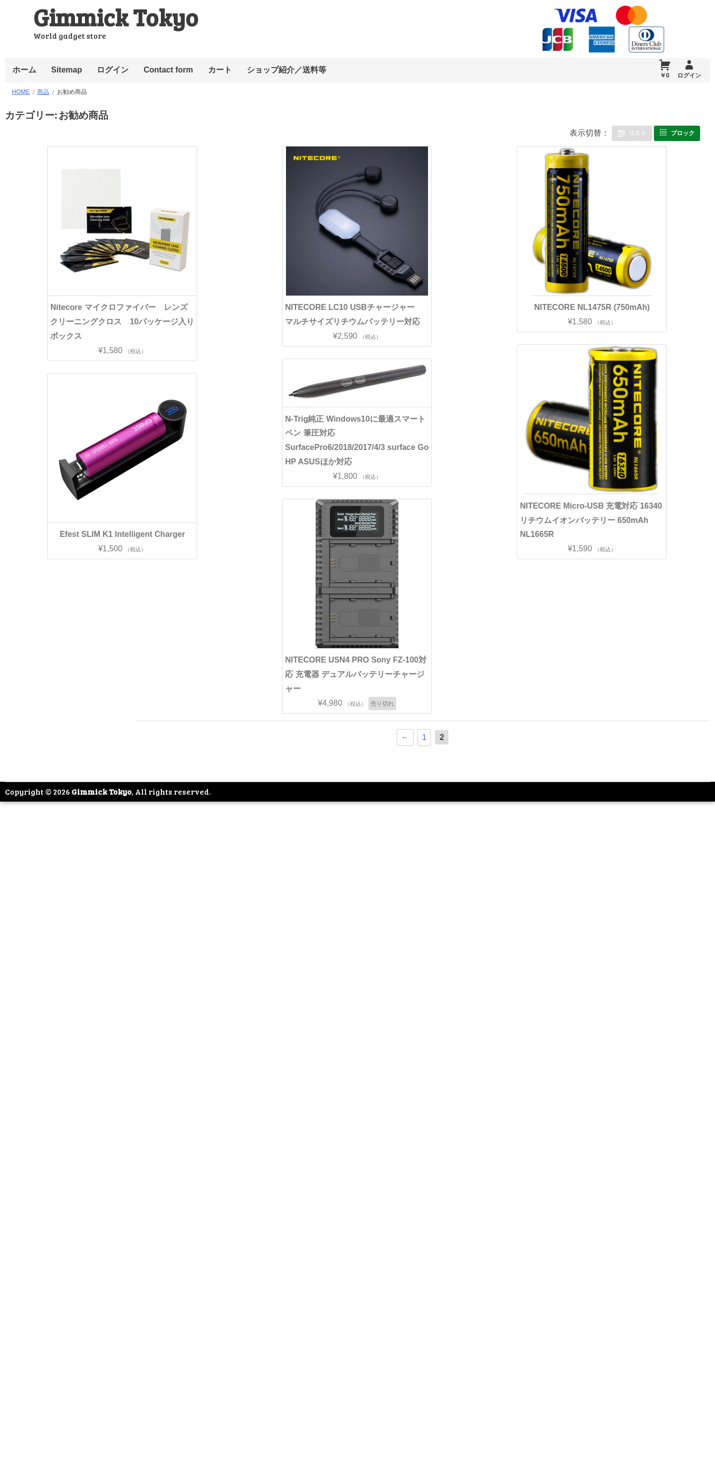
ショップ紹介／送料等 (286, 70)
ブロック (683, 132)
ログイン (113, 70)
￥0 (664, 75)
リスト (637, 132)
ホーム (24, 70)
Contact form (168, 70)
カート (220, 70)
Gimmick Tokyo (115, 16)
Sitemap (66, 70)
